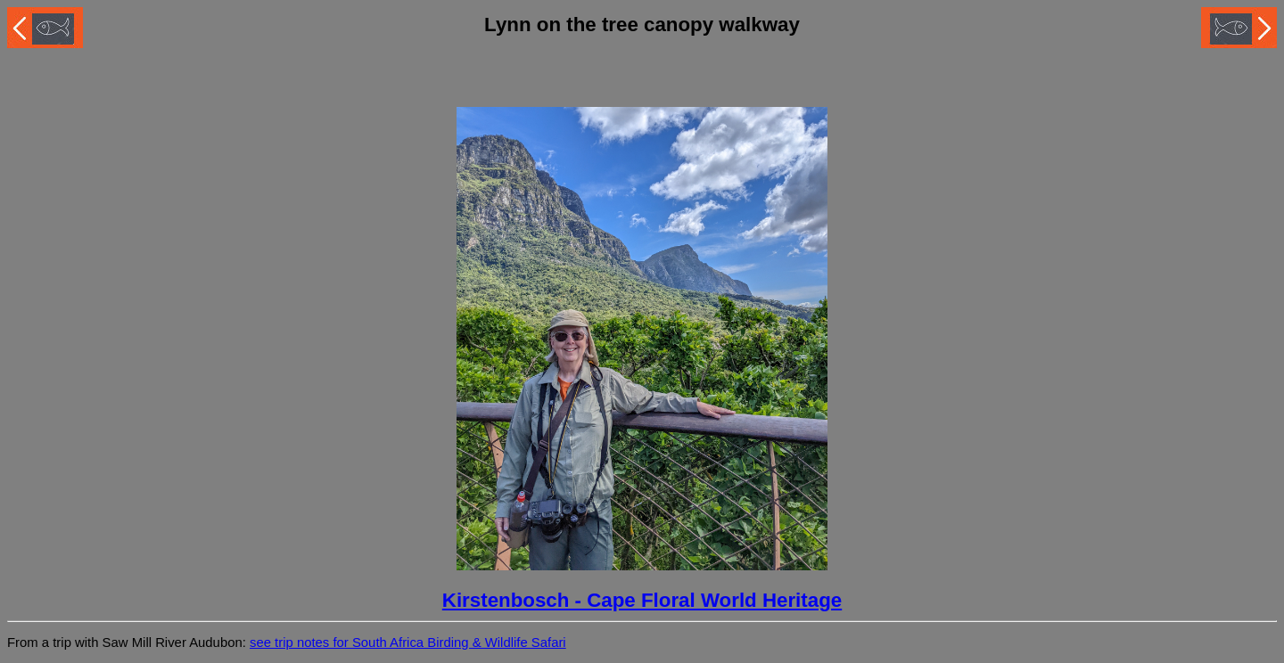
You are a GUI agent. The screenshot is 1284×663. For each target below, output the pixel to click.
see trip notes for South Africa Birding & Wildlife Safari (408, 642)
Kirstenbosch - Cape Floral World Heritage (642, 600)
